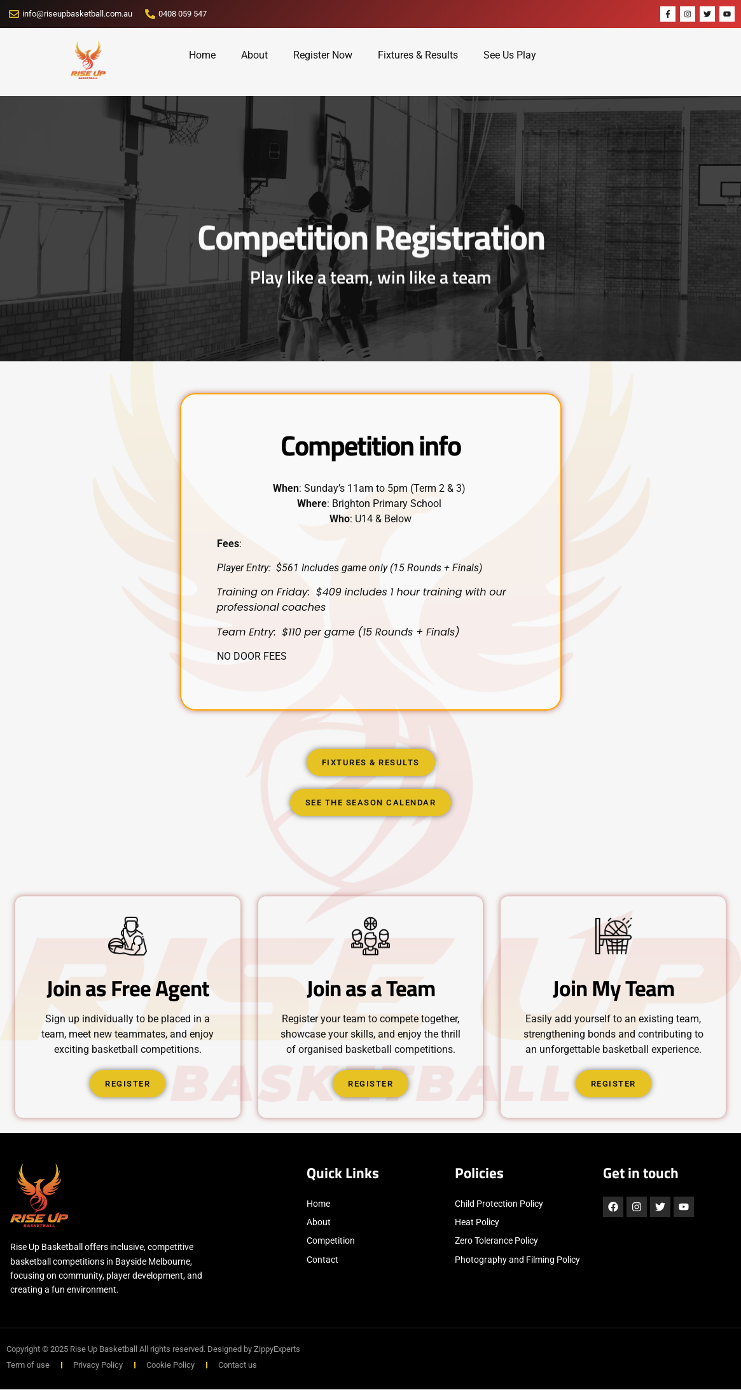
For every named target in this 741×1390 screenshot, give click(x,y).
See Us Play (509, 55)
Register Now (322, 55)
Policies (479, 1174)
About (254, 55)
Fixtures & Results (418, 55)
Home (202, 55)
